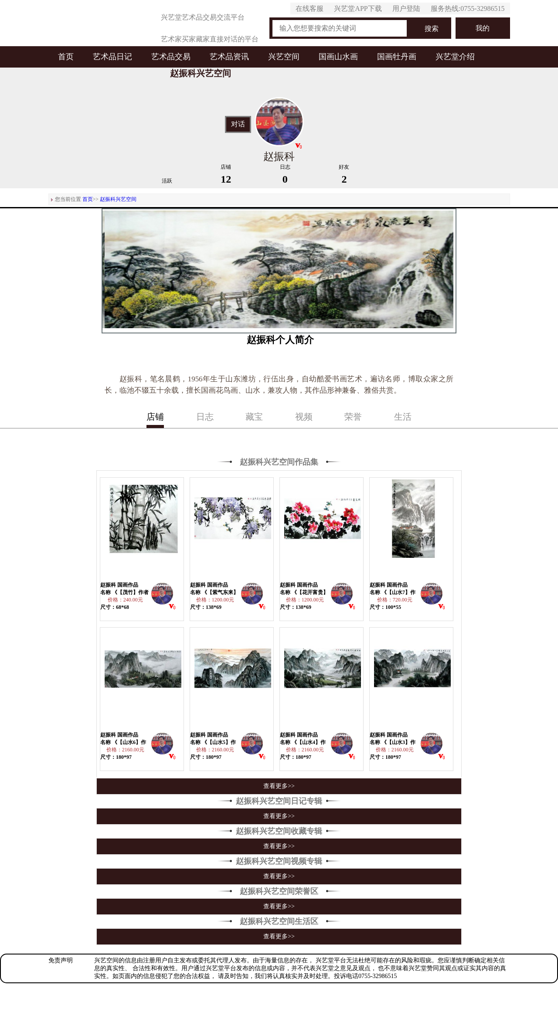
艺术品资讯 (229, 56)
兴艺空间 (283, 56)
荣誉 (353, 416)
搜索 (432, 28)
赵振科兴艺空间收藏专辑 (279, 831)
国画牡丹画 (396, 56)
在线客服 (309, 8)
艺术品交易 (171, 56)
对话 (238, 124)
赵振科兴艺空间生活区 (279, 921)
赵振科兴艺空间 (118, 199)
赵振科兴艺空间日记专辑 (279, 801)
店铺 (155, 416)
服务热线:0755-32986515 (468, 8)
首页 (66, 56)
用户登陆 (406, 8)
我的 (483, 28)
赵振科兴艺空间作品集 (279, 462)
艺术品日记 (112, 56)
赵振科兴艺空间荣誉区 (279, 891)
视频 (304, 416)
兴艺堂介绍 (455, 56)
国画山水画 (338, 56)
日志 (205, 416)
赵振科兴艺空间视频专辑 (279, 861)
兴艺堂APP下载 (357, 8)
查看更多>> (279, 786)
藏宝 (254, 416)
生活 (403, 416)
